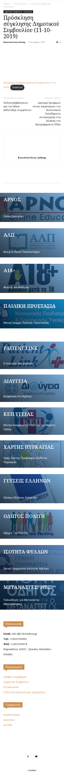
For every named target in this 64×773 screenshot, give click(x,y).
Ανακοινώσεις (20, 3)
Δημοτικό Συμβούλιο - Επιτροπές (18, 11)
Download (17, 87)
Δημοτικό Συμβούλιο (16, 682)
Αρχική (6, 3)
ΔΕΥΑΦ (7, 725)
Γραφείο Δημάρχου (14, 676)
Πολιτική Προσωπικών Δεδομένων (24, 692)
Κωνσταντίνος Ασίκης (14, 42)
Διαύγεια (8, 719)
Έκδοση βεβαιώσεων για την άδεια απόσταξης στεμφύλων (17, 106)
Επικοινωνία (13, 624)
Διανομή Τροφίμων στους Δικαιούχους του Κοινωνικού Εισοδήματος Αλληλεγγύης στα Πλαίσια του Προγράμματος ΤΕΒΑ (47, 113)
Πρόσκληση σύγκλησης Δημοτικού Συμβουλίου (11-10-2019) (31, 27)
